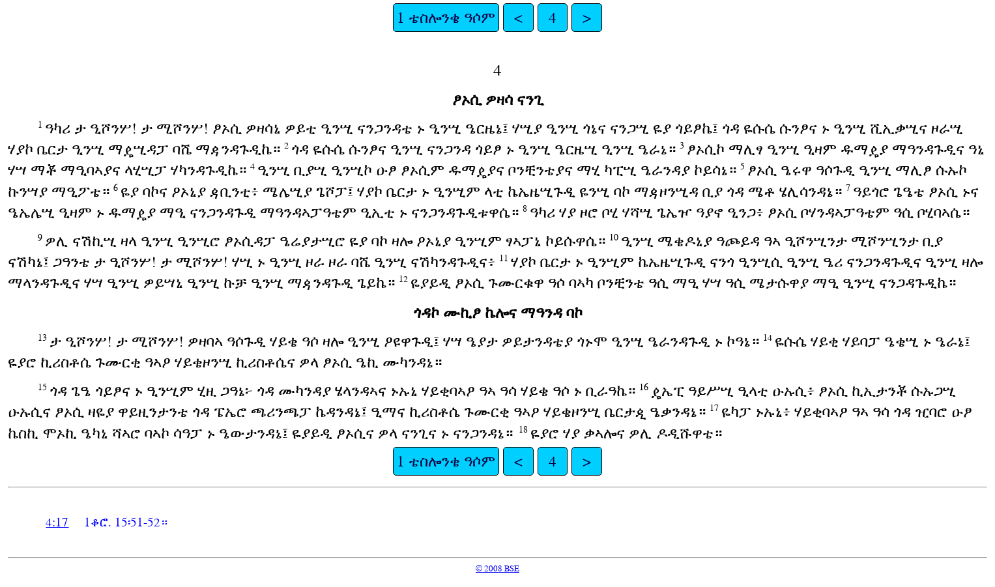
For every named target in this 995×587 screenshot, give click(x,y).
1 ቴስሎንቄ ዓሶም (446, 17)
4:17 (57, 522)
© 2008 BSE (497, 568)
